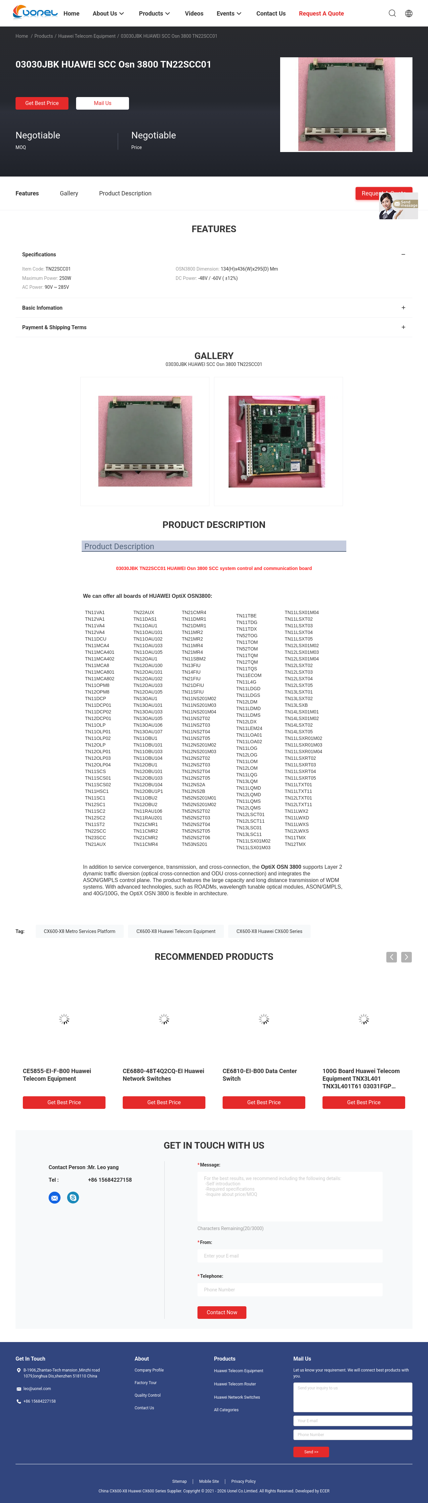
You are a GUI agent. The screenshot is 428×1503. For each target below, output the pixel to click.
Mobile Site (209, 1481)
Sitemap (179, 1481)
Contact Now (222, 1312)
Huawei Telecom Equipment (87, 36)
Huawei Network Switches (237, 1397)
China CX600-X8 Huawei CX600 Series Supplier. (141, 1491)
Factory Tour (146, 1382)
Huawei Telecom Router (235, 1384)
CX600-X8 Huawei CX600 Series (269, 931)
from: (206, 1242)
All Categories (226, 1410)
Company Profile (149, 1370)
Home (22, 36)
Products (43, 36)
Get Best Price (42, 103)
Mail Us (102, 103)
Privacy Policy (243, 1481)
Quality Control (148, 1395)
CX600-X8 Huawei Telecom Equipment (175, 931)
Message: (210, 1164)
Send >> (311, 1452)
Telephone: (211, 1276)
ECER (324, 1491)
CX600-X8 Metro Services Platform (79, 931)
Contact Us (144, 1408)
